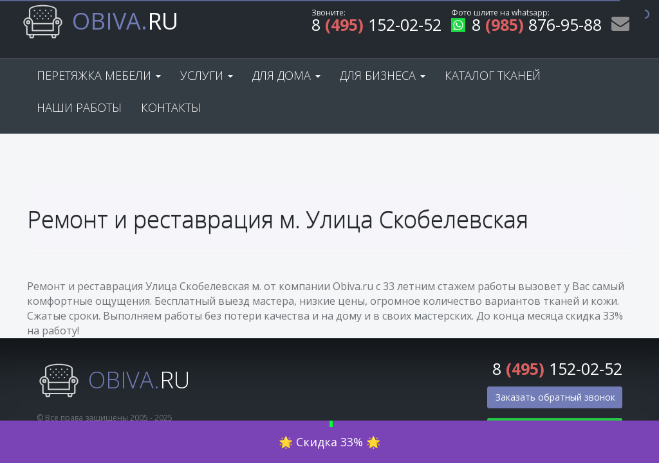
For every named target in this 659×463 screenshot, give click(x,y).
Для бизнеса (382, 75)
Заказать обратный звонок (555, 397)
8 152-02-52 (376, 26)
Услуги (206, 75)
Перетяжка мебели (99, 75)
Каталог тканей (493, 75)
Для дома (286, 75)
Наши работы (79, 107)
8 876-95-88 (526, 26)
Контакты (171, 107)
